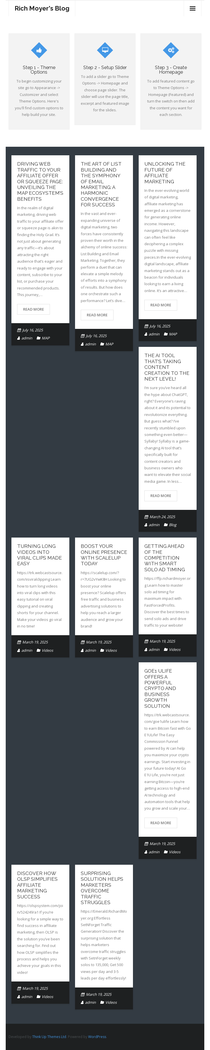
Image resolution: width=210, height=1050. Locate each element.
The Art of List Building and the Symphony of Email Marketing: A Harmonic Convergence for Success (101, 184)
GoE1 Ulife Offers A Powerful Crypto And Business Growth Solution (160, 688)
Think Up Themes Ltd (49, 1036)
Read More (33, 309)
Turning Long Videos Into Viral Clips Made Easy (39, 554)
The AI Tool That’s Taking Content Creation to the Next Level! (166, 367)
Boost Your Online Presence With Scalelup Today (104, 554)
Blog (172, 524)
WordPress (97, 1036)
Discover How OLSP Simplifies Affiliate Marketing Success (37, 885)
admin (26, 338)
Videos (47, 650)
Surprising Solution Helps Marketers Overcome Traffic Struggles (102, 887)
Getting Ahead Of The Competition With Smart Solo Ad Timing (164, 557)
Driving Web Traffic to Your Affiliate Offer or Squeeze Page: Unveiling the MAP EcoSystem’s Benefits (40, 181)
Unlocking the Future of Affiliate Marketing (164, 172)
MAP (46, 338)
